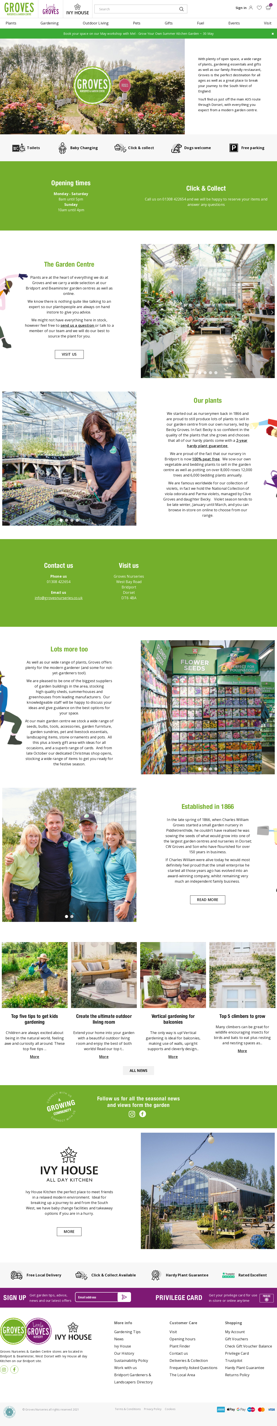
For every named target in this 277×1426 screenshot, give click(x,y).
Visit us (69, 354)
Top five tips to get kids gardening (34, 1019)
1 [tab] (200, 373)
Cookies (170, 1409)
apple (231, 1409)
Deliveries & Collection (189, 1360)
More (34, 1056)
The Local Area (182, 1374)
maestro (251, 1409)
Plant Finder (180, 1346)
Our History (124, 1353)
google (241, 1409)
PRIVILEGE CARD (179, 1297)
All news (138, 1070)
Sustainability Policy (131, 1360)
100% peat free (206, 458)
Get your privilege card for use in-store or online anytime (233, 1297)
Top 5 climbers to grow (242, 1016)
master (261, 1409)
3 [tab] (211, 373)
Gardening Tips (127, 1331)
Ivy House (122, 1346)
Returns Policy (237, 1374)
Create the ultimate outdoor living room (104, 1019)
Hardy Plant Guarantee (244, 1367)
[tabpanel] (208, 311)
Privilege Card (237, 1353)
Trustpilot (234, 1360)
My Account (235, 1331)
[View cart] (268, 7)
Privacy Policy (152, 1409)
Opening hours (182, 1339)
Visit (173, 1331)
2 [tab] (206, 373)
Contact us (179, 1353)
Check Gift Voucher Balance (248, 1346)
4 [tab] (216, 373)
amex (221, 1409)
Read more (207, 899)
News (119, 1339)
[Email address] (103, 1297)
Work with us (125, 1367)
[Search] (133, 9)
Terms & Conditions (128, 1409)
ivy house (78, 9)
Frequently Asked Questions (193, 1367)
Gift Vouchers (236, 1339)
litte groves (51, 9)
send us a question (77, 325)
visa (271, 1409)
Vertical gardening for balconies (173, 1019)
